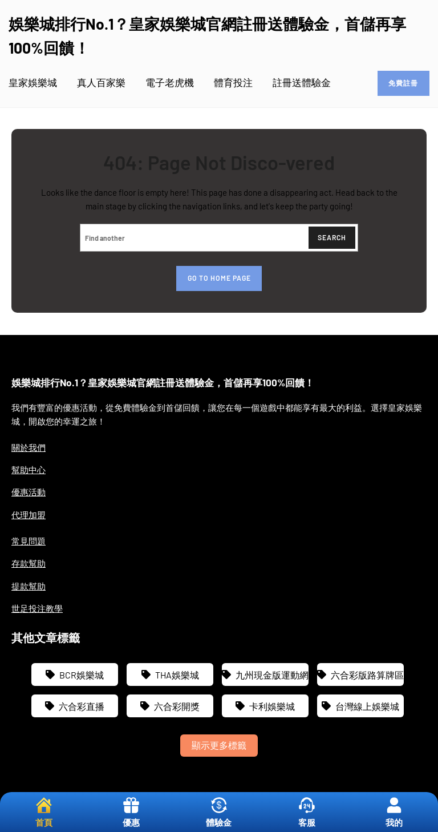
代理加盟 (28, 515)
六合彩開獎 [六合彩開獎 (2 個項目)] (177, 706)
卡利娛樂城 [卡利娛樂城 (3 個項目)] (272, 706)
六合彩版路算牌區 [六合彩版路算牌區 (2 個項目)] (367, 674)
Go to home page (219, 278)
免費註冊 (403, 83)
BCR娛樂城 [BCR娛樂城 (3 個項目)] (81, 674)
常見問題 (28, 541)
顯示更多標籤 (219, 745)
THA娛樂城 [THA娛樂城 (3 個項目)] (177, 674)
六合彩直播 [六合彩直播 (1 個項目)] (81, 706)
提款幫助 (28, 586)
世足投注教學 (37, 608)
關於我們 (28, 447)
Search (332, 237)
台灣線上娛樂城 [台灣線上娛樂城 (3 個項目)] (367, 706)
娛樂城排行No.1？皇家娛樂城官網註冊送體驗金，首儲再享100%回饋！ (162, 382)
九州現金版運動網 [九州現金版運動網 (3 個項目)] (272, 674)
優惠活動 (28, 492)
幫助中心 (28, 470)
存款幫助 (28, 563)
